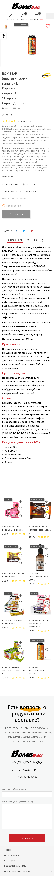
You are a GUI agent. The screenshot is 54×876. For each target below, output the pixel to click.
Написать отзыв (28, 191)
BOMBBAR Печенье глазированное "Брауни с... (39, 529)
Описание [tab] (15, 240)
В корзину (16, 214)
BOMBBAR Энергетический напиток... (36, 670)
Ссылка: (5, 108)
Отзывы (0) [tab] (35, 240)
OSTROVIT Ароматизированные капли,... (38, 576)
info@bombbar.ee (27, 776)
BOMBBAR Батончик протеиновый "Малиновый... (38, 623)
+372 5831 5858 (27, 762)
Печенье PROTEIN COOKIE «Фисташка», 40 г (13, 670)
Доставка (30, 184)
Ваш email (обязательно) (27, 792)
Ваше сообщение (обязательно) (27, 815)
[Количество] (18, 176)
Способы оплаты (12, 184)
